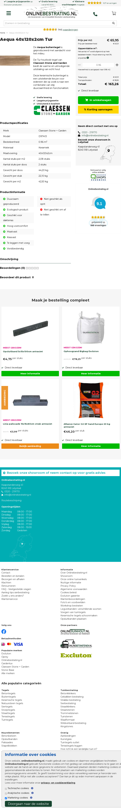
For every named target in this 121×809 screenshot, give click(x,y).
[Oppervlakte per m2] (97, 65)
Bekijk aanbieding (30, 448)
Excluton (8, 4)
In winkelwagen (97, 100)
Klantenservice (9, 601)
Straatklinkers (67, 709)
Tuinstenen (66, 719)
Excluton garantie (70, 598)
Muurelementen (10, 735)
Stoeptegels (8, 712)
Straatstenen (67, 712)
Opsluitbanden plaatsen (73, 621)
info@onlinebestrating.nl (93, 135)
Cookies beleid (68, 595)
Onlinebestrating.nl (11, 662)
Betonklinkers (68, 696)
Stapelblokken (9, 748)
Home (2, 33)
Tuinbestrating (69, 693)
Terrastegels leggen (71, 748)
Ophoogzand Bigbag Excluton (81, 354)
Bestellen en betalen (12, 578)
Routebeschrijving (11, 503)
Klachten (6, 585)
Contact (5, 575)
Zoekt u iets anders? (12, 598)
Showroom (66, 578)
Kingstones (66, 729)
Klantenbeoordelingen (72, 601)
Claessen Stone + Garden (15, 669)
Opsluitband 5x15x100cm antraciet (23, 354)
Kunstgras (66, 741)
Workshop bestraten (71, 608)
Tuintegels (7, 722)
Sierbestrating (68, 706)
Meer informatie (30, 376)
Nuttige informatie (70, 585)
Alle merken (8, 676)
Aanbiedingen (68, 738)
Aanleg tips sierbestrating (15, 595)
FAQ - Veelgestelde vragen (16, 591)
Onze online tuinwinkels (73, 582)
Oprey (4, 659)
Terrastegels (8, 719)
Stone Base (7, 672)
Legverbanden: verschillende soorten (80, 611)
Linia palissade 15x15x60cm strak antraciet (27, 426)
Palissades (7, 745)
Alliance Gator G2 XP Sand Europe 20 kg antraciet (87, 428)
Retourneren (8, 588)
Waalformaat (67, 722)
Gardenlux (6, 666)
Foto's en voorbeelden (72, 605)
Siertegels (6, 709)
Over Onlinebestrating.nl (73, 575)
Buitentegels (8, 699)
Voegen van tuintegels (73, 615)
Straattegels (8, 715)
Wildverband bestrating (73, 725)
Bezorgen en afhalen (13, 582)
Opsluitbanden (9, 741)
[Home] (51, 12)
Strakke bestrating (70, 702)
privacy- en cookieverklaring (58, 782)
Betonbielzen (8, 738)
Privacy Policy (68, 588)
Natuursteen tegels (12, 706)
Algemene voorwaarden (73, 591)
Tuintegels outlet (69, 745)
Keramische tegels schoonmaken (78, 618)
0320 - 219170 (87, 132)
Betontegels (8, 696)
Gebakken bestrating (72, 699)
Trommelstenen (69, 715)
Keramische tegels (11, 702)
